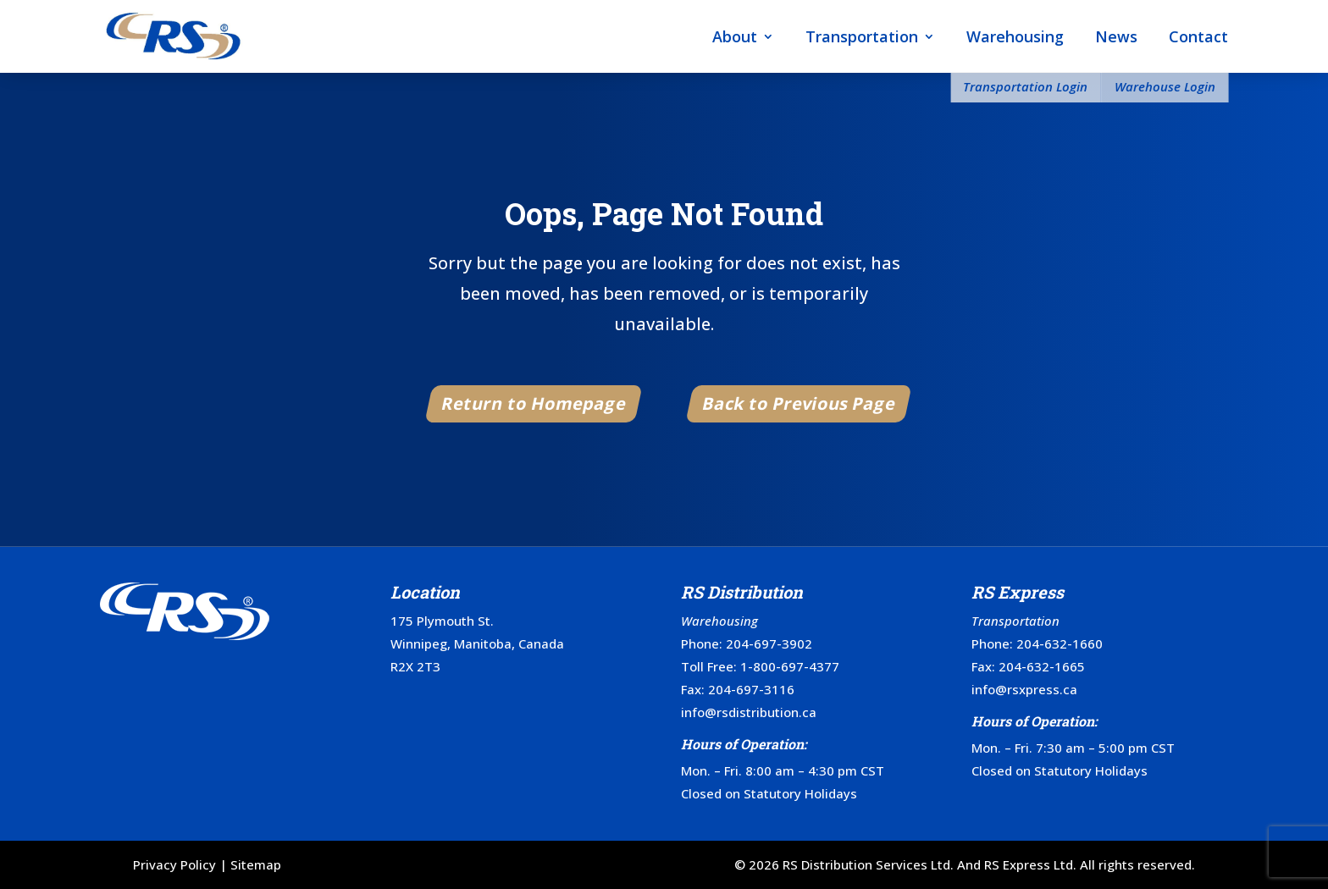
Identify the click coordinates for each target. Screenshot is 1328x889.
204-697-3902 (769, 643)
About (734, 36)
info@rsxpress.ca (1024, 689)
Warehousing (1015, 36)
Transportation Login (1025, 86)
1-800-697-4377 (789, 666)
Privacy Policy (174, 864)
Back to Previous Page (799, 403)
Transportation (861, 36)
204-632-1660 (1059, 643)
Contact (1198, 36)
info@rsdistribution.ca (748, 712)
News (1116, 36)
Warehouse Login (1165, 86)
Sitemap (255, 864)
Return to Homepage (534, 403)
